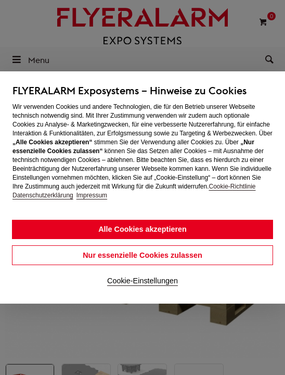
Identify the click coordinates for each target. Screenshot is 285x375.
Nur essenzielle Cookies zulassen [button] (142, 255)
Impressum (91, 195)
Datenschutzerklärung (42, 195)
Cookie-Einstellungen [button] (142, 281)
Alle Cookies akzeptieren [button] (142, 229)
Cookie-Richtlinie (232, 186)
